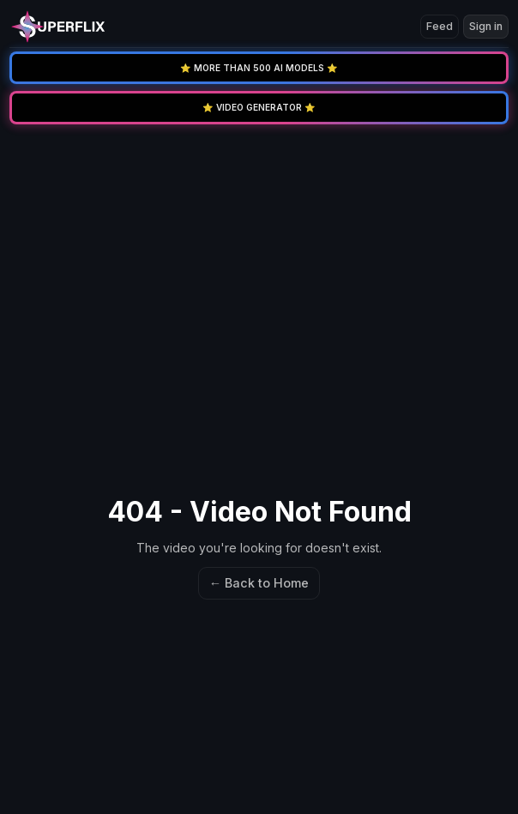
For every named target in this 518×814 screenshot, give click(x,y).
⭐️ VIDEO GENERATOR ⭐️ (259, 107)
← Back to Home (259, 583)
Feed (439, 26)
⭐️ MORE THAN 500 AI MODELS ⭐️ (259, 68)
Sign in (486, 26)
